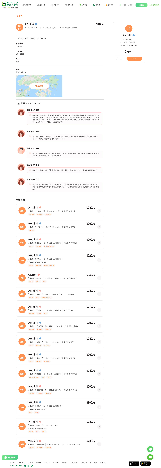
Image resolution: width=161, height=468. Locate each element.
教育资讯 (21, 462)
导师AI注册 (103, 462)
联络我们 (64, 462)
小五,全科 (33, 255)
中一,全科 (33, 223)
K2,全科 (32, 274)
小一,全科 (33, 370)
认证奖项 (30, 462)
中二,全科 (33, 421)
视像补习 (47, 462)
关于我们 (13, 462)
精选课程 (56, 462)
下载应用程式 (74, 462)
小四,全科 (33, 290)
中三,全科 (33, 440)
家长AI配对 (93, 462)
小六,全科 (33, 386)
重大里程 (38, 462)
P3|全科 (29, 24)
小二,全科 (33, 207)
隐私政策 (84, 462)
